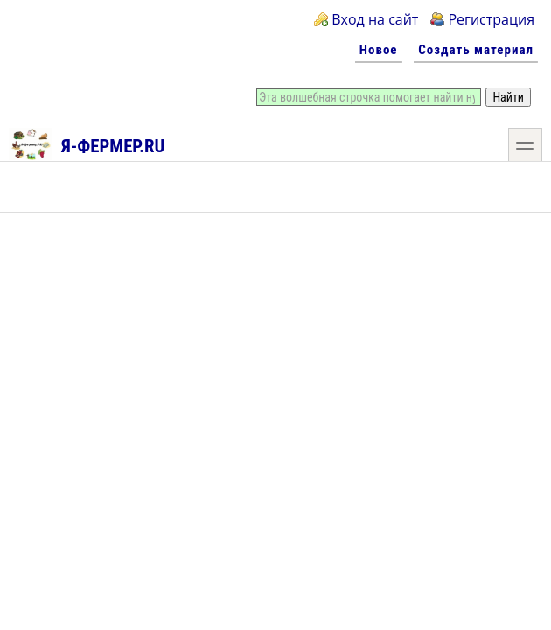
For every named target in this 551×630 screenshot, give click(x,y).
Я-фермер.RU (87, 143)
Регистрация (491, 19)
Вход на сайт (374, 19)
